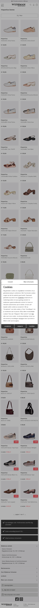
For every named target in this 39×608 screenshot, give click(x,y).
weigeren (20, 326)
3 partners (21, 297)
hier (33, 314)
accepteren (7, 326)
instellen (32, 326)
